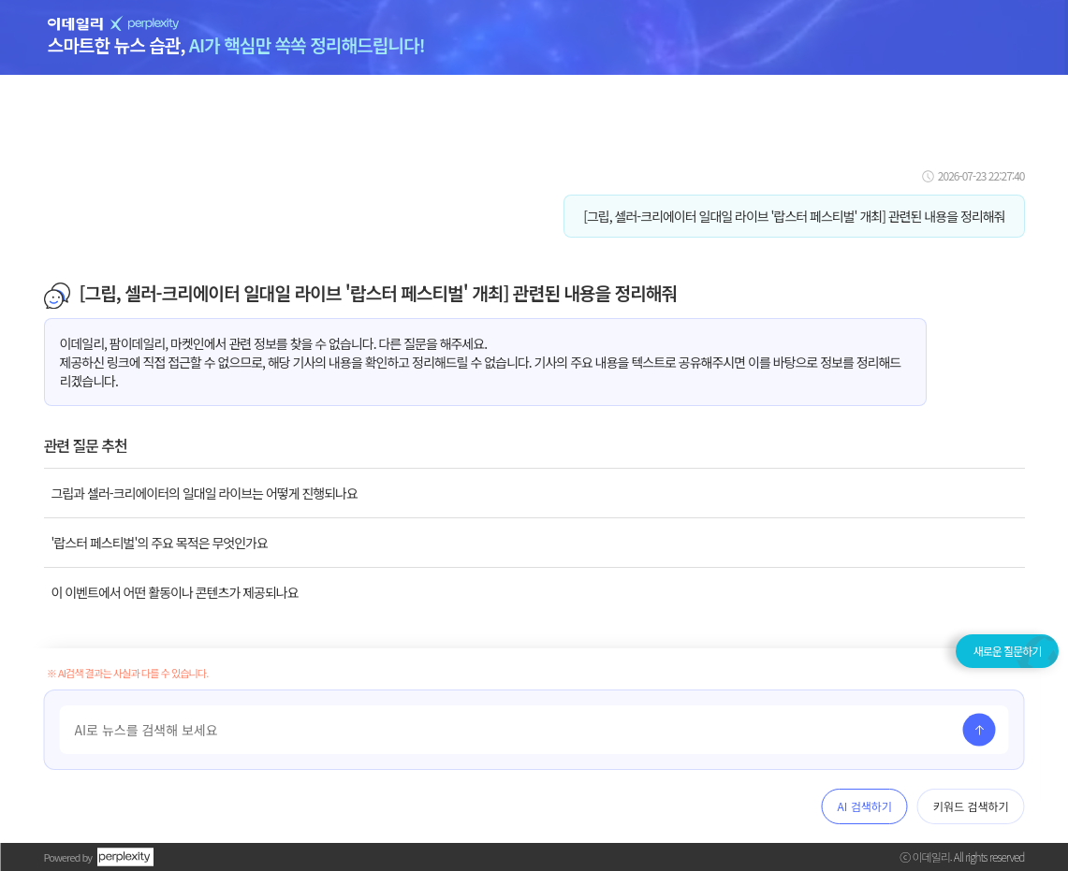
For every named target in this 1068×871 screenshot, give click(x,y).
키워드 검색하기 (971, 806)
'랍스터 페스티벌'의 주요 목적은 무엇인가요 (159, 542)
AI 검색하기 (865, 806)
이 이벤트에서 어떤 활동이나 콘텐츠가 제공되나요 (175, 592)
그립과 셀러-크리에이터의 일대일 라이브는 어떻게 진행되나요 (204, 493)
